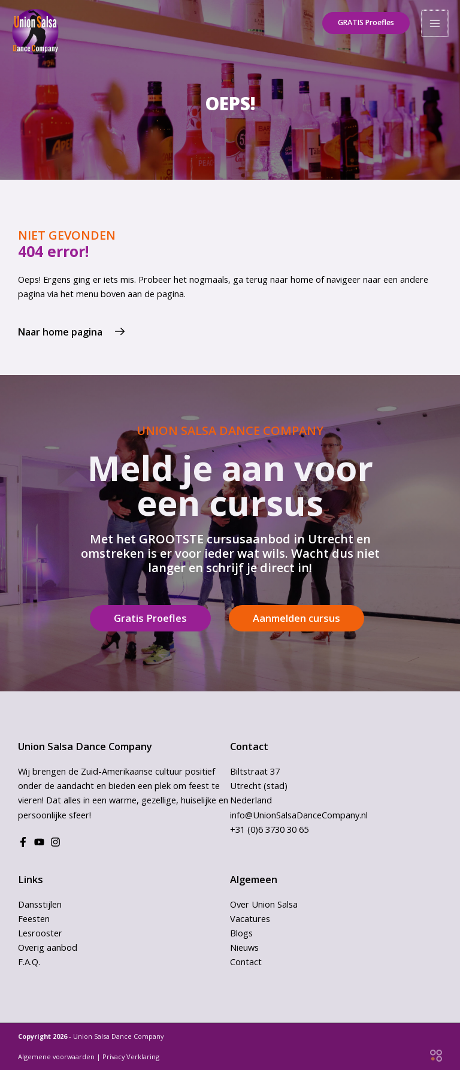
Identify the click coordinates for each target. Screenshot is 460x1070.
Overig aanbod (47, 947)
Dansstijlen (40, 904)
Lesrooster (40, 933)
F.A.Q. (29, 962)
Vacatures (250, 918)
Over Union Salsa (264, 904)
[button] (363, 21)
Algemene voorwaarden (56, 1056)
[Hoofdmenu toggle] (435, 21)
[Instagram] (55, 842)
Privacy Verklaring (130, 1056)
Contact (246, 962)
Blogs (241, 933)
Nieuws (244, 947)
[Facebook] (23, 842)
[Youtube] (39, 842)
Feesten (34, 918)
